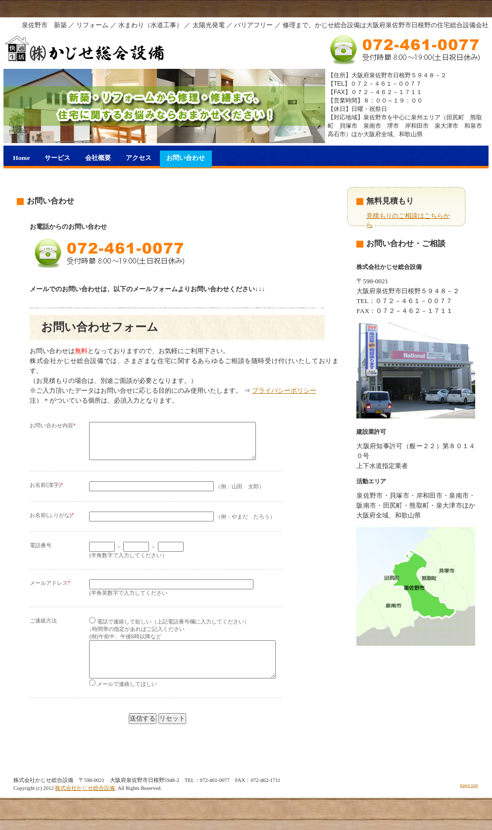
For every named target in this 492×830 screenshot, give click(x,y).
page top (469, 800)
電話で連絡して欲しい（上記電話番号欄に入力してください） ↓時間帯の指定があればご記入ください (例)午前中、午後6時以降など (169, 636)
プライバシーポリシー (284, 390)
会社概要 (98, 157)
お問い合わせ (185, 157)
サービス (57, 157)
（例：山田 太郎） (176, 494)
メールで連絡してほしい (123, 699)
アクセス (138, 157)
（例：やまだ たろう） (182, 524)
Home (21, 157)
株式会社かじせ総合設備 (85, 803)
